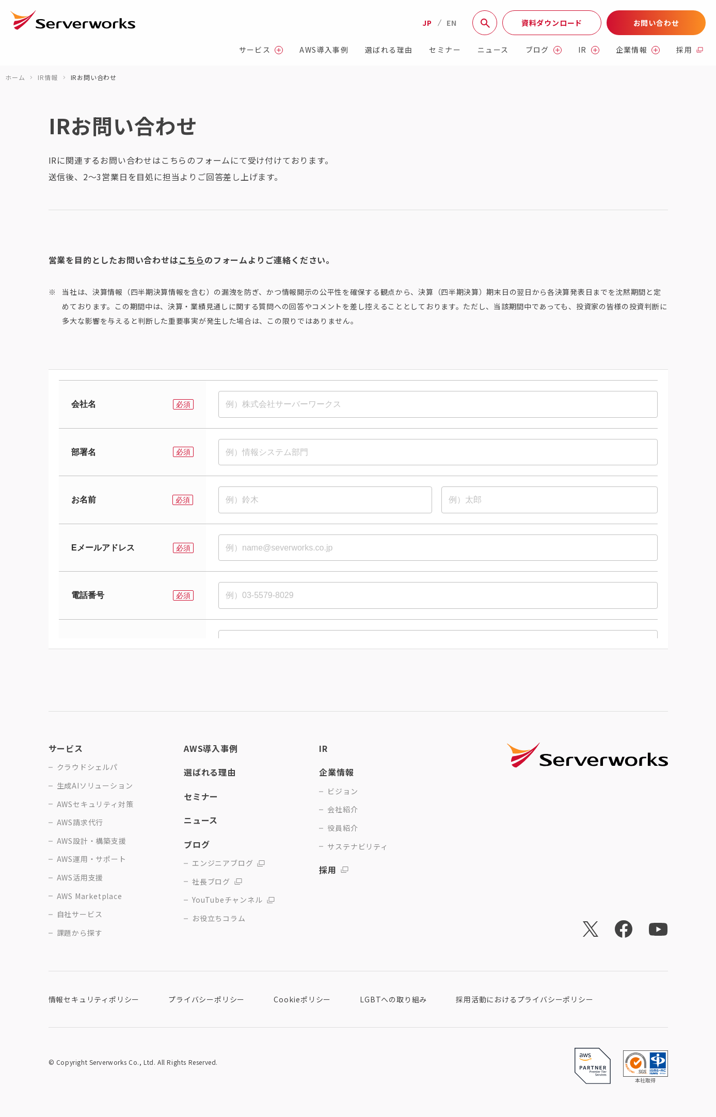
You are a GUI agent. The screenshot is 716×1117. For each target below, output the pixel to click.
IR (588, 49)
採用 (689, 49)
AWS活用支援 (80, 878)
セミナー (445, 49)
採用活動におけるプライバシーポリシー (524, 999)
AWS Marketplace (89, 896)
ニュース (493, 49)
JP (427, 22)
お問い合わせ (656, 23)
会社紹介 (342, 809)
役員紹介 (342, 828)
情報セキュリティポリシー (94, 999)
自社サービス (80, 914)
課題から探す (80, 933)
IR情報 (47, 77)
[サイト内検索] (484, 22)
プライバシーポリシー (206, 999)
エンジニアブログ (228, 863)
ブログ (544, 49)
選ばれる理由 (388, 49)
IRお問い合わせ (94, 77)
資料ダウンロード (551, 23)
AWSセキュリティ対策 (95, 804)
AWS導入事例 (323, 49)
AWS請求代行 (80, 822)
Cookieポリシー (302, 999)
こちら (191, 260)
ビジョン (342, 791)
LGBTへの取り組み (393, 999)
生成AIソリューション (95, 786)
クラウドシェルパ (87, 767)
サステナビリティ (357, 847)
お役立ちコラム (219, 918)
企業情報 (638, 49)
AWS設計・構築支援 (91, 841)
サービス (261, 49)
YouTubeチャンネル (233, 900)
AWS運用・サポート (91, 859)
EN (452, 22)
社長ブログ (217, 882)
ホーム (15, 77)
